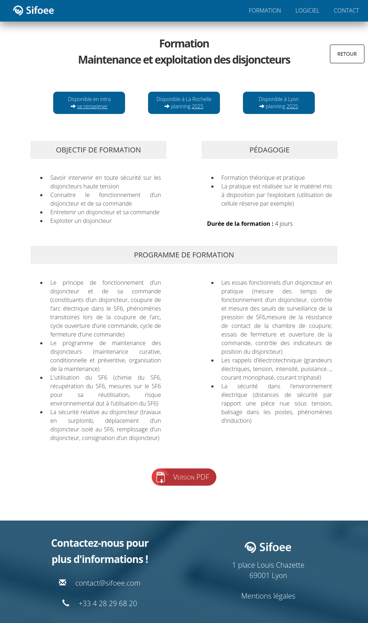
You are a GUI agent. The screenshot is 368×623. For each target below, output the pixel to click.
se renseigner (92, 106)
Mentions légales (268, 596)
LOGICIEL (307, 10)
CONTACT (346, 10)
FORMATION (265, 10)
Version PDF (191, 477)
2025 (197, 106)
